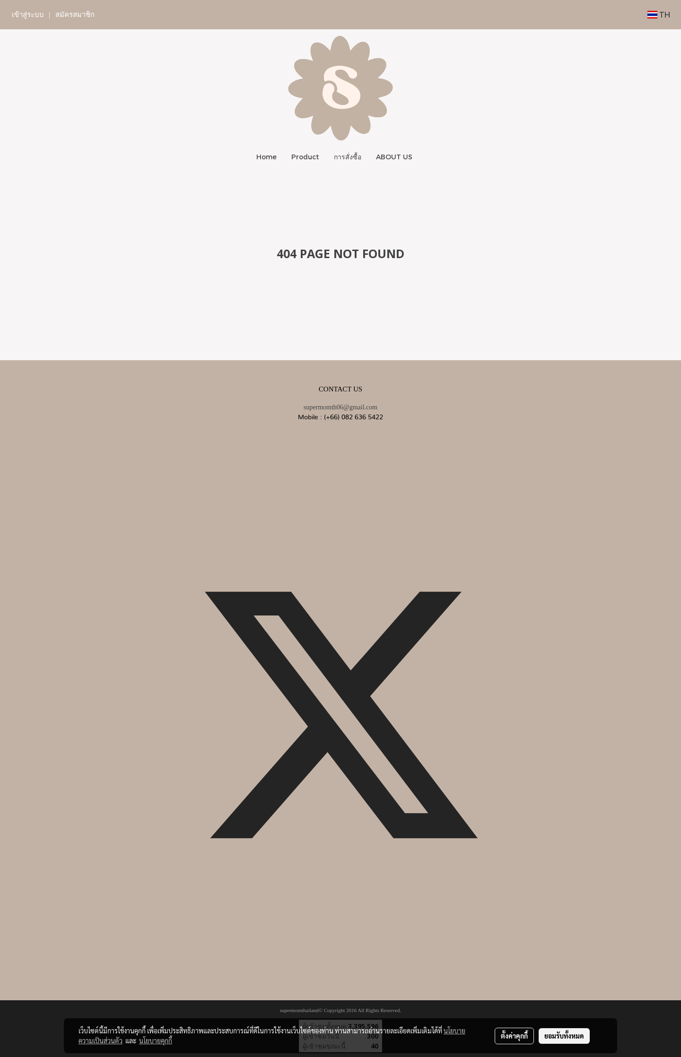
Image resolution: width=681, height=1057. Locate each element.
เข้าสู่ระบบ (28, 14)
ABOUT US (394, 157)
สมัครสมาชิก (75, 14)
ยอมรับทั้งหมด (564, 1035)
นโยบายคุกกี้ (155, 1040)
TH (658, 14)
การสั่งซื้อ (347, 157)
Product (305, 157)
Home (266, 157)
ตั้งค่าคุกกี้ (514, 1035)
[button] (428, 157)
